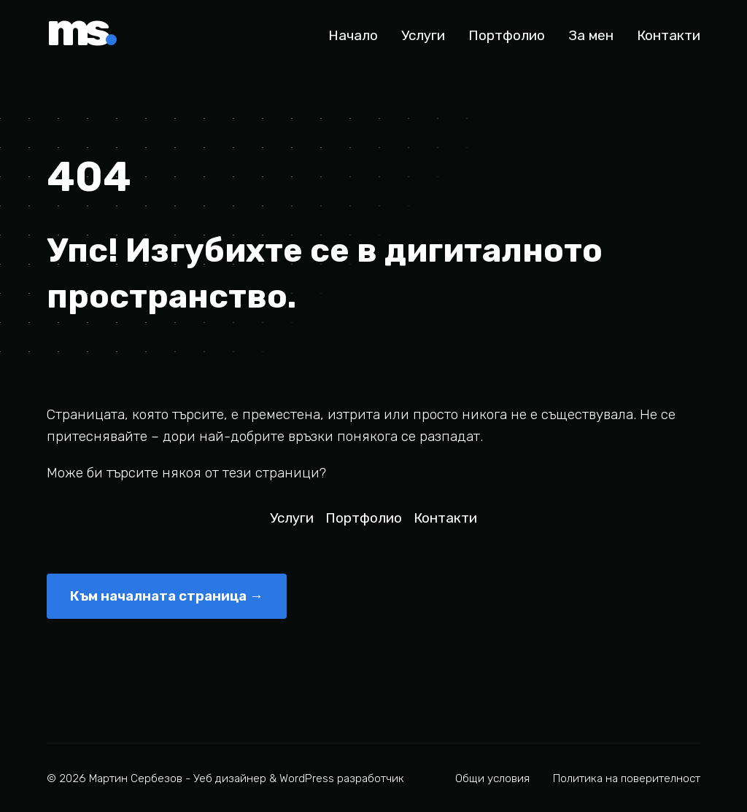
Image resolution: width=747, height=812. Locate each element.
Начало (353, 35)
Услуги (423, 35)
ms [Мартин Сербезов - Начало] (82, 34)
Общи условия (492, 778)
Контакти (668, 35)
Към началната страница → (166, 595)
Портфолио (506, 35)
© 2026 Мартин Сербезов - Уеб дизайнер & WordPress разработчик (225, 778)
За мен (591, 35)
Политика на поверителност (626, 778)
